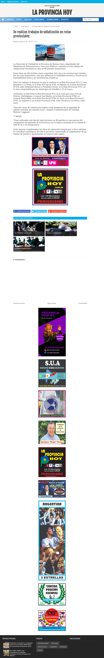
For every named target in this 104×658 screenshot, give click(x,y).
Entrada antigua (83, 288)
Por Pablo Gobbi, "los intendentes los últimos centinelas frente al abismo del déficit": (20, 638)
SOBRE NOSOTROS (12, 1)
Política (40, 635)
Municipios (63, 631)
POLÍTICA (19, 19)
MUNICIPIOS (10, 19)
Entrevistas (55, 628)
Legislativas (53, 631)
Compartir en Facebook (21, 211)
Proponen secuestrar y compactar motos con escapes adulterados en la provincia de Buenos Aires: (20, 630)
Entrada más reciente (19, 288)
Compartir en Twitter (39, 211)
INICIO (3, 1)
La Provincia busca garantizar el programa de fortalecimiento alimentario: (21, 646)
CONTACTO (24, 1)
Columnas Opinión (43, 628)
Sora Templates (97, 656)
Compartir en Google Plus (57, 211)
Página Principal (51, 288)
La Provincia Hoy (52, 12)
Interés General (33, 41)
